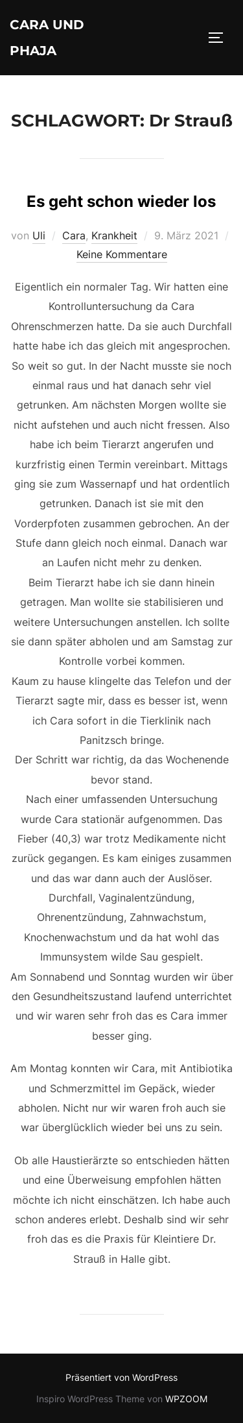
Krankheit (114, 235)
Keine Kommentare (121, 254)
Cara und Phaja (47, 37)
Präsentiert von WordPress (121, 1377)
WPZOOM (186, 1398)
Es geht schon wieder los (121, 201)
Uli (38, 235)
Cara (74, 235)
